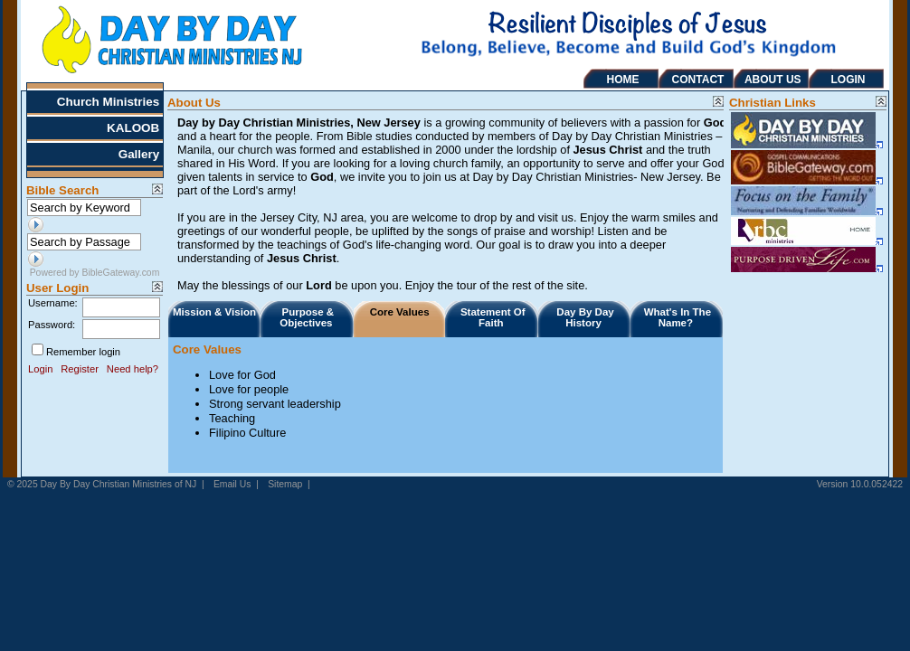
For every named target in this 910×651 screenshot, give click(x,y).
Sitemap (285, 484)
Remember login (83, 351)
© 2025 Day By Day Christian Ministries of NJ (101, 484)
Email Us (232, 484)
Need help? (132, 368)
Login (40, 368)
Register (80, 368)
